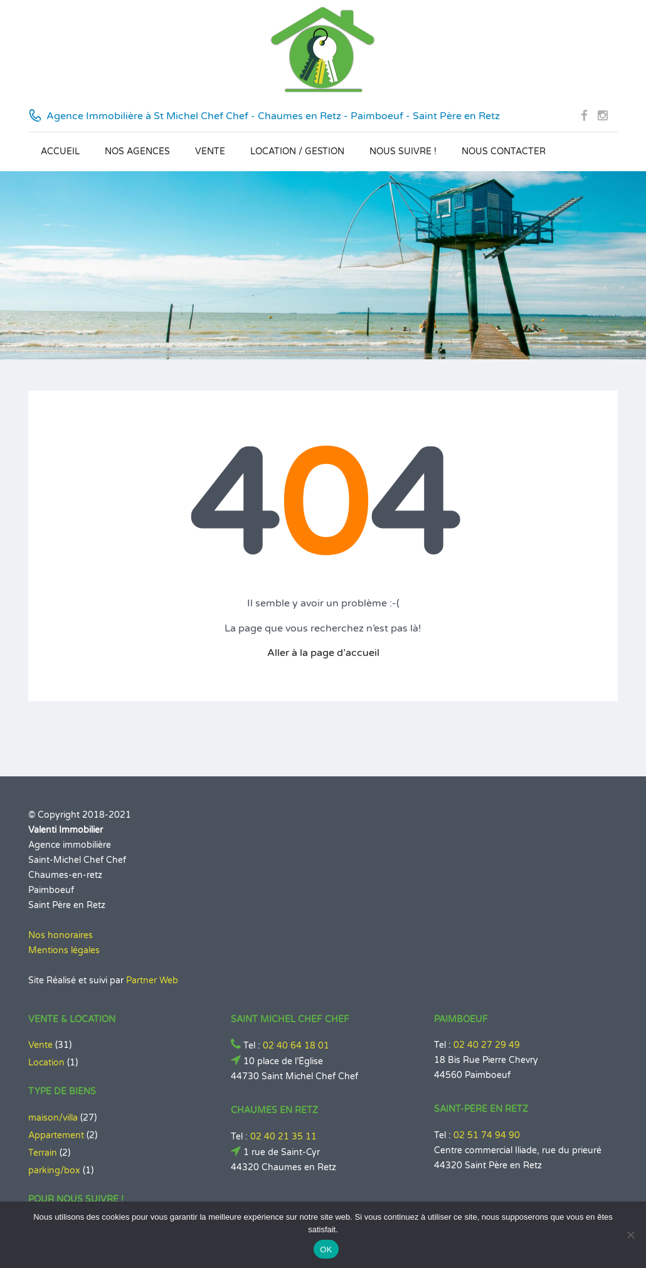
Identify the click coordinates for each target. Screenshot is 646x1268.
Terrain (42, 1153)
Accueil (60, 151)
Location (46, 1062)
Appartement (56, 1135)
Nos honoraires (60, 935)
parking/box (54, 1170)
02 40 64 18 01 (296, 1045)
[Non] (630, 1234)
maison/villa (53, 1117)
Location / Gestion (297, 151)
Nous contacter (504, 151)
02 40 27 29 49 (486, 1045)
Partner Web (152, 980)
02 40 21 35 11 (283, 1136)
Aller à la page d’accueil (323, 653)
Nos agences (137, 151)
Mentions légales (64, 950)
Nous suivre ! (403, 151)
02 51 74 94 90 (486, 1135)
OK (326, 1249)
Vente (210, 151)
